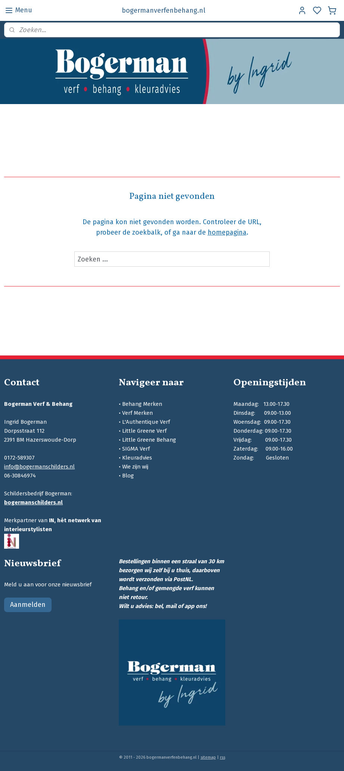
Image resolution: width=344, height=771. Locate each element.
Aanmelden (28, 605)
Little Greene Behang (149, 439)
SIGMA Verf (136, 448)
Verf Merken (137, 413)
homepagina (227, 232)
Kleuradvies (137, 457)
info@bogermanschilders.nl (39, 466)
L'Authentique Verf (146, 422)
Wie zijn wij (135, 466)
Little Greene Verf (144, 430)
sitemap (208, 757)
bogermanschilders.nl (33, 502)
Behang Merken (142, 404)
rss (222, 757)
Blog (128, 475)
